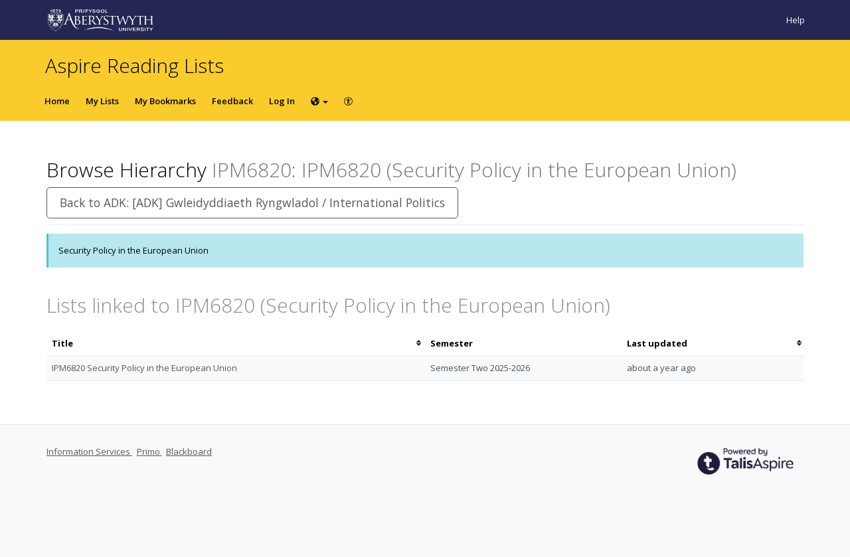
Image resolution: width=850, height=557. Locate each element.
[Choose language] (319, 101)
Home (57, 101)
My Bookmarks (165, 101)
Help (795, 20)
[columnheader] (235, 343)
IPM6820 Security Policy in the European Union (144, 368)
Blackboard (189, 451)
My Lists (102, 101)
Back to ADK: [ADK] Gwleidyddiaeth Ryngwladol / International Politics (252, 202)
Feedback (232, 101)
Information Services (89, 451)
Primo (149, 451)
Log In (282, 101)
